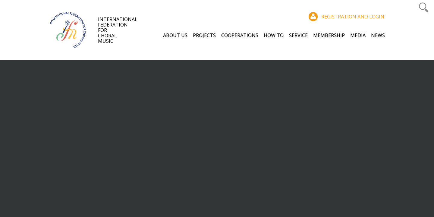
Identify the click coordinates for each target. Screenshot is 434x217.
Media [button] (358, 35)
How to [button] (274, 35)
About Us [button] (175, 35)
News (378, 35)
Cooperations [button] (239, 35)
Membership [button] (329, 35)
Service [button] (298, 35)
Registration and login (352, 16)
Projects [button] (204, 35)
